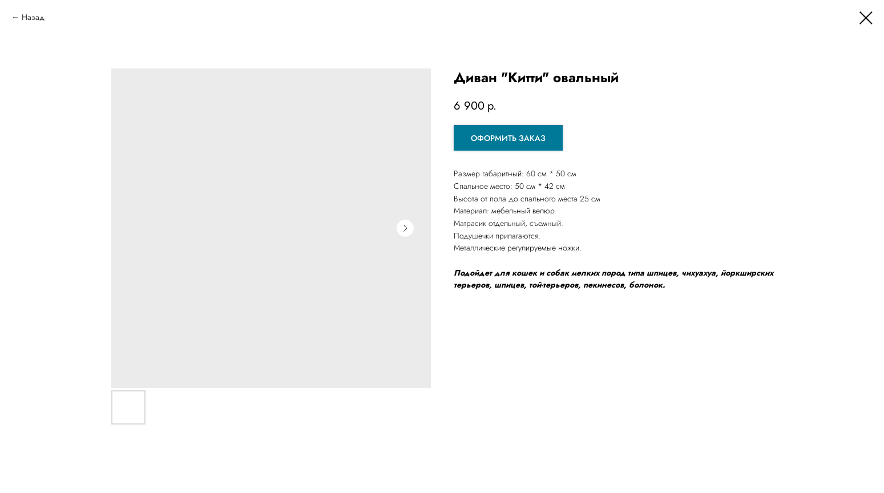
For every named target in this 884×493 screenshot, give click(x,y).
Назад (33, 17)
